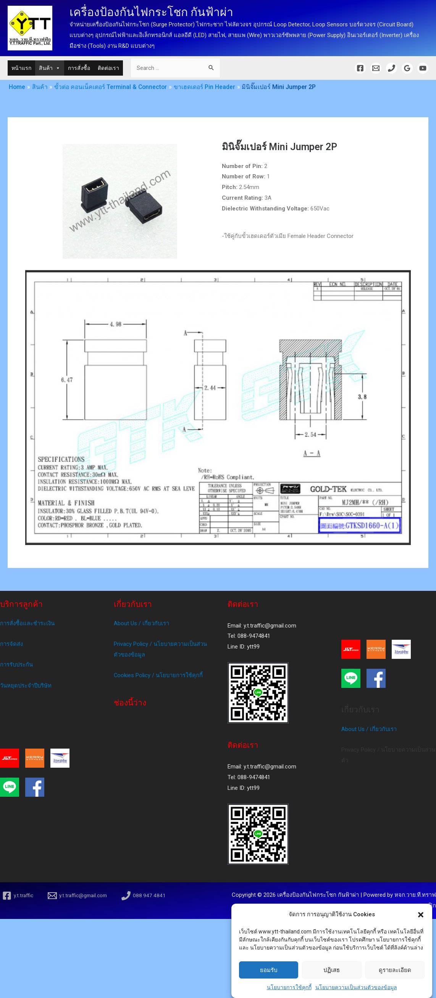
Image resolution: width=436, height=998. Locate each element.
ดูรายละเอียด (395, 980)
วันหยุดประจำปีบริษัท (26, 685)
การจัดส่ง (11, 644)
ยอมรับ (269, 980)
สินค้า (49, 68)
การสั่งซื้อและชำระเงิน (27, 623)
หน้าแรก (21, 68)
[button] (421, 925)
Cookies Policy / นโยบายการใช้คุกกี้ (158, 675)
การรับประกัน (17, 665)
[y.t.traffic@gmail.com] (80, 895)
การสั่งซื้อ (79, 68)
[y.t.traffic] (18, 895)
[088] (147, 895)
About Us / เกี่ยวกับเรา (142, 623)
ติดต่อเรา (108, 68)
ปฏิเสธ (331, 980)
